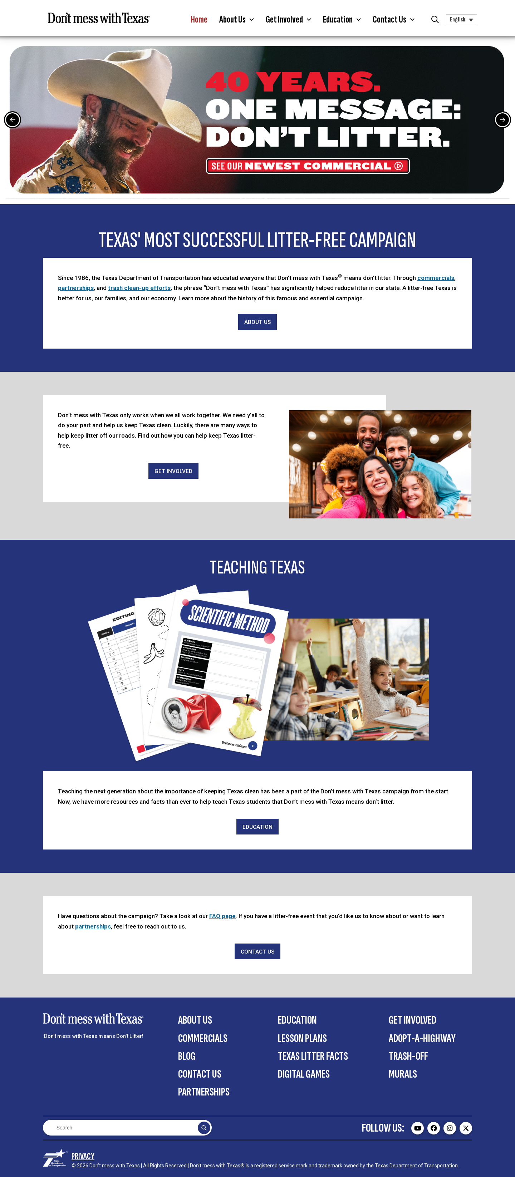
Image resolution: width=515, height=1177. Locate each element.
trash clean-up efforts (139, 287)
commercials (435, 277)
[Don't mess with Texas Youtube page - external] (417, 1128)
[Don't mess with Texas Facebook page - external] (433, 1128)
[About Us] (257, 322)
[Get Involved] (173, 471)
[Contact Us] (257, 952)
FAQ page (222, 916)
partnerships (76, 287)
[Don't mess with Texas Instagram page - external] (449, 1128)
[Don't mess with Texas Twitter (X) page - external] (466, 1128)
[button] (236, 19)
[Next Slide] (502, 119)
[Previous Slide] (12, 119)
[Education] (257, 827)
